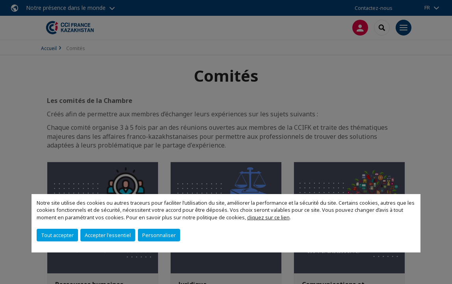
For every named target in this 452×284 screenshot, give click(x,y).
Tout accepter (57, 235)
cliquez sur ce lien (268, 217)
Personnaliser (159, 235)
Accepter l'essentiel (108, 235)
